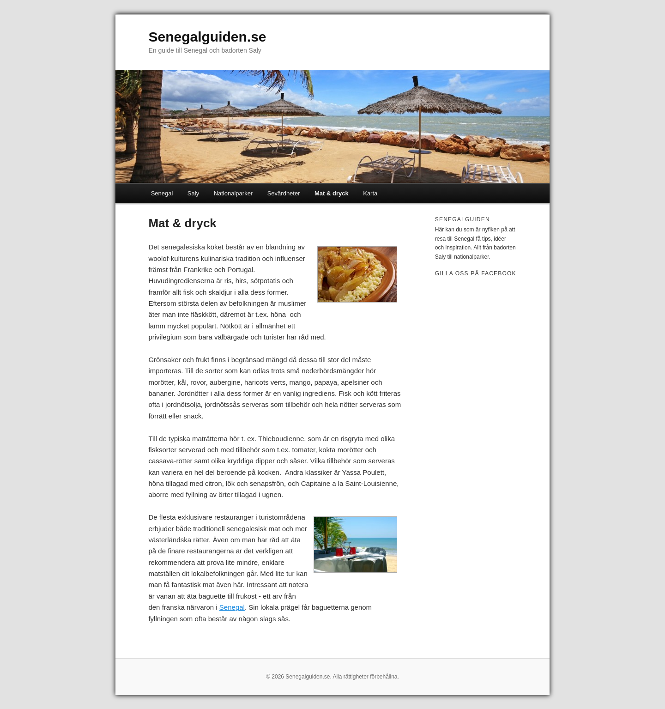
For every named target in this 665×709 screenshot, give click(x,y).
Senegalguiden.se (207, 36)
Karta (370, 193)
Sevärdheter (283, 193)
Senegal (162, 193)
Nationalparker (233, 193)
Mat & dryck (331, 193)
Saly (193, 193)
